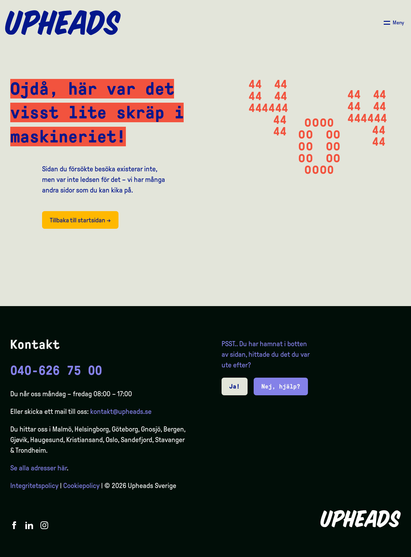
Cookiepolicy (81, 486)
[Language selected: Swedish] (385, 551)
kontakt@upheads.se (121, 412)
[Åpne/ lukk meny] (394, 22)
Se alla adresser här (38, 468)
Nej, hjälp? (280, 386)
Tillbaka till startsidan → (80, 220)
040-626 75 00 (56, 371)
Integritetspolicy (34, 486)
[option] (375, 551)
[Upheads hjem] (63, 22)
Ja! (234, 386)
